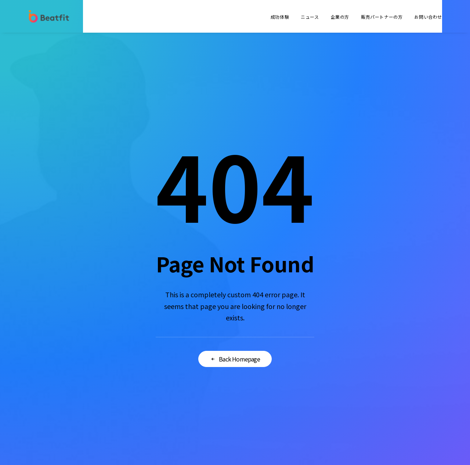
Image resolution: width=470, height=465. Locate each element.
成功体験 (280, 17)
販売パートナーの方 (381, 17)
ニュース (310, 17)
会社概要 (180, 321)
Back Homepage (235, 274)
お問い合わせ (428, 17)
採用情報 (180, 356)
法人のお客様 (290, 321)
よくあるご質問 (290, 339)
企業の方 (340, 17)
